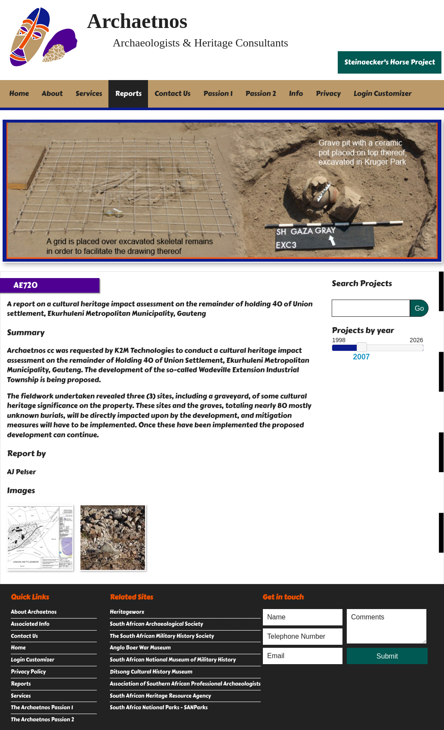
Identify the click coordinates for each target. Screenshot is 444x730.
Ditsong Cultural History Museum (151, 672)
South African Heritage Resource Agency (160, 696)
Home (19, 93)
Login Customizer (383, 93)
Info (296, 93)
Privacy (328, 93)
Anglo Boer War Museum (140, 648)
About (52, 93)
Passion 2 (260, 93)
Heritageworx (127, 612)
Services (89, 93)
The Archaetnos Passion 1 (42, 707)
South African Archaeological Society (156, 624)
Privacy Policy (28, 672)
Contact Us (172, 93)
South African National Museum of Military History (173, 660)
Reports (128, 93)
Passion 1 (218, 93)
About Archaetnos (33, 612)
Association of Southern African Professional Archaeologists (185, 684)
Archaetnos (137, 20)
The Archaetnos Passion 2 (42, 720)
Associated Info (30, 624)
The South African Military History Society (162, 636)
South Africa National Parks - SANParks (159, 707)
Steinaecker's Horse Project (389, 62)
